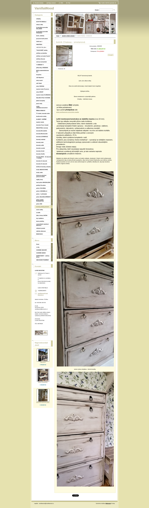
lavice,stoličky (40, 221)
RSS (62, 3)
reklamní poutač (40, 228)
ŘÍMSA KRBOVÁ (40, 110)
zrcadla (38, 212)
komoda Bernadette (41, 130)
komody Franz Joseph (42, 125)
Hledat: (97, 10)
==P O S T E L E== (41, 47)
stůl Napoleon (40, 77)
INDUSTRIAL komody (42, 128)
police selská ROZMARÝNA (40, 200)
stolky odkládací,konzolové (41, 107)
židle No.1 (43, 362)
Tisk (69, 3)
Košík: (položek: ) (108, 3)
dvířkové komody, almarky (43, 166)
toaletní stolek (40, 122)
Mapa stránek (52, 3)
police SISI (39, 204)
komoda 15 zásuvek (41, 163)
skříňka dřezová (40, 59)
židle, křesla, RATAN (41, 215)
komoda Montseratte (41, 133)
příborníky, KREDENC (42, 67)
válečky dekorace (41, 231)
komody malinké (40, 139)
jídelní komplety (40, 100)
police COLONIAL (41, 188)
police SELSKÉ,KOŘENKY (43, 196)
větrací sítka (39, 24)
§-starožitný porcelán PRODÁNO (42, 32)
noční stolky (39, 209)
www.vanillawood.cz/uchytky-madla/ (67, 112)
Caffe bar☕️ (39, 41)
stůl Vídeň (39, 83)
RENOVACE (39, 234)
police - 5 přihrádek (41, 194)
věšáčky (38, 18)
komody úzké (40, 142)
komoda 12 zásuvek (41, 161)
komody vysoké (40, 148)
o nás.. (38, 247)
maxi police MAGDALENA (43, 182)
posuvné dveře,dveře (42, 38)
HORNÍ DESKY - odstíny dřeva (42, 256)
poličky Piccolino (41, 185)
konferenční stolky (41, 116)
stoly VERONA (40, 86)
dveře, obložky (40, 35)
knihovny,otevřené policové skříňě (41, 176)
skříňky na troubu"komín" (43, 56)
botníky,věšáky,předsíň (68, 35)
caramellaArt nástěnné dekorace (42, 224)
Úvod (57, 35)
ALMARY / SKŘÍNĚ (41, 119)
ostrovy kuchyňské (41, 61)
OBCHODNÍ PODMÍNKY (42, 260)
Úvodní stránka (39, 3)
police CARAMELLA (41, 191)
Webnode (108, 503)
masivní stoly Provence (42, 89)
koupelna (38, 74)
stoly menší (39, 80)
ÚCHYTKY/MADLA (41, 21)
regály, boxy (39, 179)
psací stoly (39, 103)
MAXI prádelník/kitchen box (42, 71)
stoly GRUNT (39, 92)
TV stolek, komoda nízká (43, 113)
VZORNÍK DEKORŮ (41, 250)
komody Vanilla (40, 154)
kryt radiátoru (40, 218)
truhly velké (39, 172)
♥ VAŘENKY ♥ (40, 64)
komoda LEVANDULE (42, 136)
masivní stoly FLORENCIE (43, 94)
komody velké (40, 145)
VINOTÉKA (39, 44)
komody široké (40, 151)
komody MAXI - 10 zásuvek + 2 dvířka (43, 157)
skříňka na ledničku (41, 53)
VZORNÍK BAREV (41, 253)
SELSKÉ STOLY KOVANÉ (43, 97)
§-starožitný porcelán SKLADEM (42, 28)
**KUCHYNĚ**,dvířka (41, 50)
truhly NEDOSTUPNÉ (42, 169)
